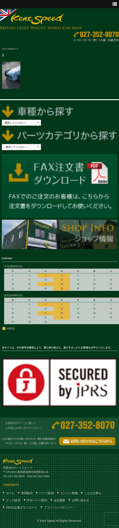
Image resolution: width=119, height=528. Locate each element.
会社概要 (59, 500)
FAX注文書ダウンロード (21, 507)
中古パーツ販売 (37, 500)
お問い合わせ (80, 500)
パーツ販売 (46, 492)
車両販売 (27, 492)
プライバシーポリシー (58, 507)
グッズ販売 (13, 500)
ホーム (10, 492)
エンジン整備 (69, 492)
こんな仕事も (93, 492)
